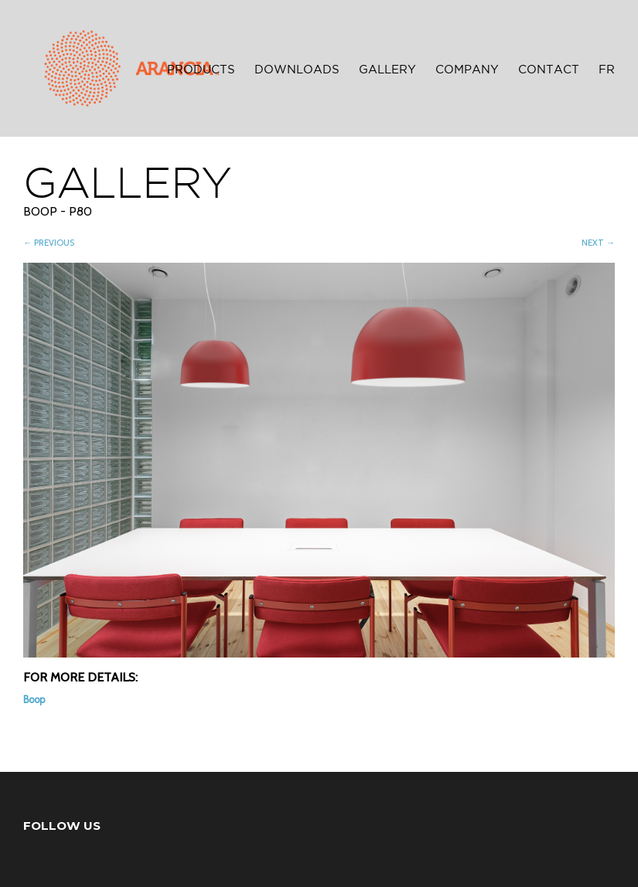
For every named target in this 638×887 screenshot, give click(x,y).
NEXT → (598, 242)
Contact (548, 70)
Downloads (296, 70)
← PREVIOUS (48, 242)
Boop (34, 699)
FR (607, 70)
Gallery (387, 70)
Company (467, 70)
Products (201, 70)
